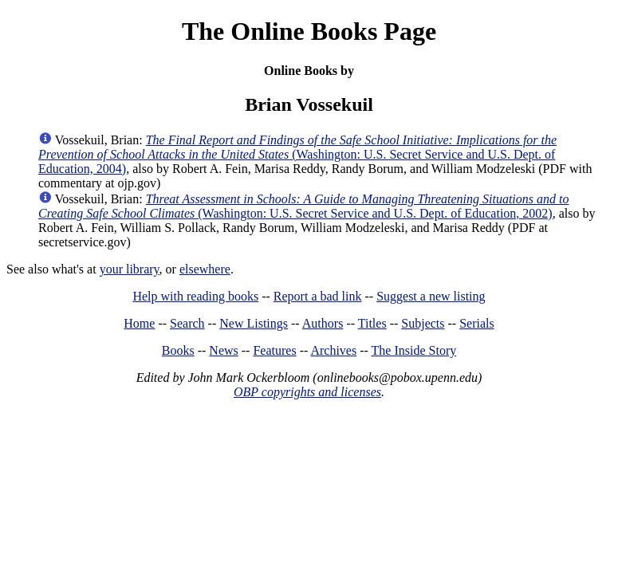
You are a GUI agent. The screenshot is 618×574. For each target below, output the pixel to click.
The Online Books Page (309, 31)
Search (187, 323)
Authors (323, 323)
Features (274, 350)
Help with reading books (195, 296)
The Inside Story (414, 350)
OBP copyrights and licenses (307, 392)
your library (129, 269)
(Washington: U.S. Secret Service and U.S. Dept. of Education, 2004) (297, 154)
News (223, 350)
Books (178, 350)
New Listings (253, 323)
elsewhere (204, 269)
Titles (372, 323)
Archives (333, 350)
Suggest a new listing (430, 296)
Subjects (422, 323)
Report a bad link (318, 296)
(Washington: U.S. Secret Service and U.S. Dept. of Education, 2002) (303, 206)
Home (139, 323)
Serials (476, 323)
